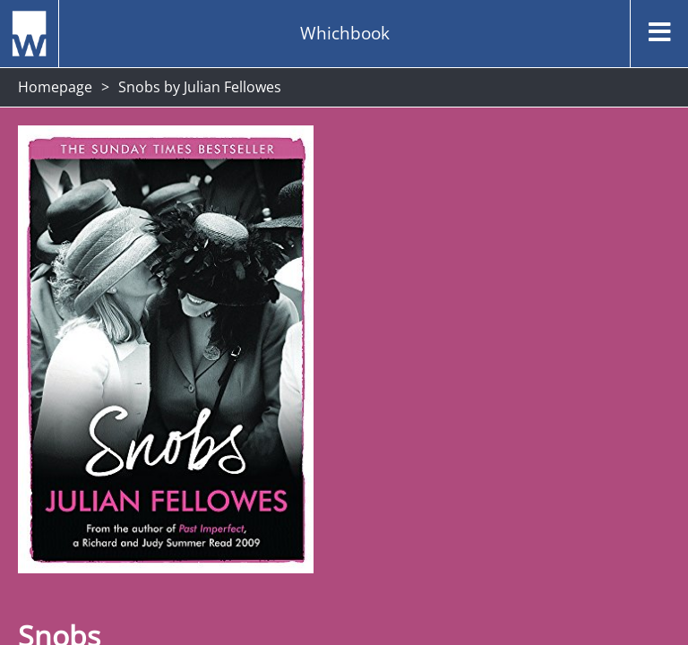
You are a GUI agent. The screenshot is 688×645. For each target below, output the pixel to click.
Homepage (55, 87)
